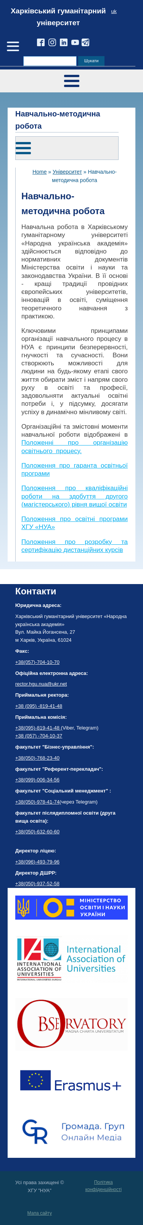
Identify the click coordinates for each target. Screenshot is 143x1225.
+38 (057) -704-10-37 (38, 736)
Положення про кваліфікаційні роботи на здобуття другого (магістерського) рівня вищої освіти (74, 496)
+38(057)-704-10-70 (37, 662)
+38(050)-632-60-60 (37, 831)
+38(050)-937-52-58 (37, 883)
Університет (67, 172)
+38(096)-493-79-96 (37, 862)
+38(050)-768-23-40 (37, 758)
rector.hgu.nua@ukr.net (41, 684)
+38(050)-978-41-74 (37, 802)
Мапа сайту (39, 1213)
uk (114, 11)
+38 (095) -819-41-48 (38, 706)
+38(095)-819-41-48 (38, 728)
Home (39, 172)
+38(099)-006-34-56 (37, 780)
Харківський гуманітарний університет (58, 17)
